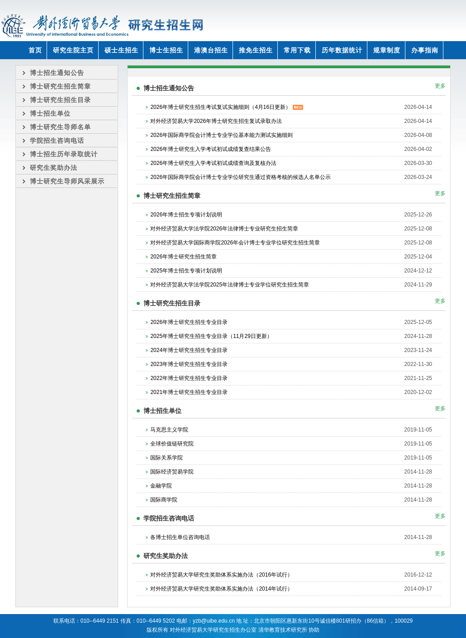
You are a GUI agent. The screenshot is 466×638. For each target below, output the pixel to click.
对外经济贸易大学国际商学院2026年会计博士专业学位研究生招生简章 (235, 242)
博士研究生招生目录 (60, 99)
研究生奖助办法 (53, 167)
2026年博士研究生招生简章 (183, 256)
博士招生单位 (50, 113)
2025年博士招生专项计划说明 (186, 270)
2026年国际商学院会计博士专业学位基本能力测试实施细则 (221, 135)
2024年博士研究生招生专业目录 (189, 350)
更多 (440, 86)
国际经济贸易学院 (172, 472)
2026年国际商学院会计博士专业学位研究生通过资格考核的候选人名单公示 (240, 177)
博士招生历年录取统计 (64, 154)
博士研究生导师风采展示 (67, 181)
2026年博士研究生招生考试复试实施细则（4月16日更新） (226, 107)
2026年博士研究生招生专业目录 (189, 322)
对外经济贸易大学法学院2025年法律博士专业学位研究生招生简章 (229, 284)
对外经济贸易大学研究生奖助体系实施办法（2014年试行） (221, 589)
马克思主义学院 (169, 430)
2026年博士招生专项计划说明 (186, 214)
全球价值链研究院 (172, 444)
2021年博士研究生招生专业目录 (189, 392)
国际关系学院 (166, 458)
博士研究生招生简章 (60, 86)
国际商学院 (163, 500)
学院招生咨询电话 (57, 140)
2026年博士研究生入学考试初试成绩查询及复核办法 (213, 163)
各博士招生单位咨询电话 (180, 537)
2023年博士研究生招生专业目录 (189, 364)
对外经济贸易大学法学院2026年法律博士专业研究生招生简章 (224, 228)
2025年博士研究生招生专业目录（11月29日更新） (211, 336)
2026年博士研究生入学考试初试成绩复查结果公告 (210, 149)
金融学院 (161, 486)
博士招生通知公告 (57, 72)
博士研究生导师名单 (60, 127)
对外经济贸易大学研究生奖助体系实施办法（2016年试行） (221, 575)
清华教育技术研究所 (282, 630)
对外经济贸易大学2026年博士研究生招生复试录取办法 (216, 121)
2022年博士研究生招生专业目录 (189, 378)
